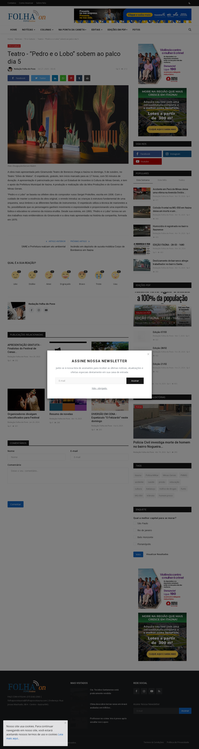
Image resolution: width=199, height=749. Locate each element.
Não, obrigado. (99, 388)
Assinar (135, 380)
